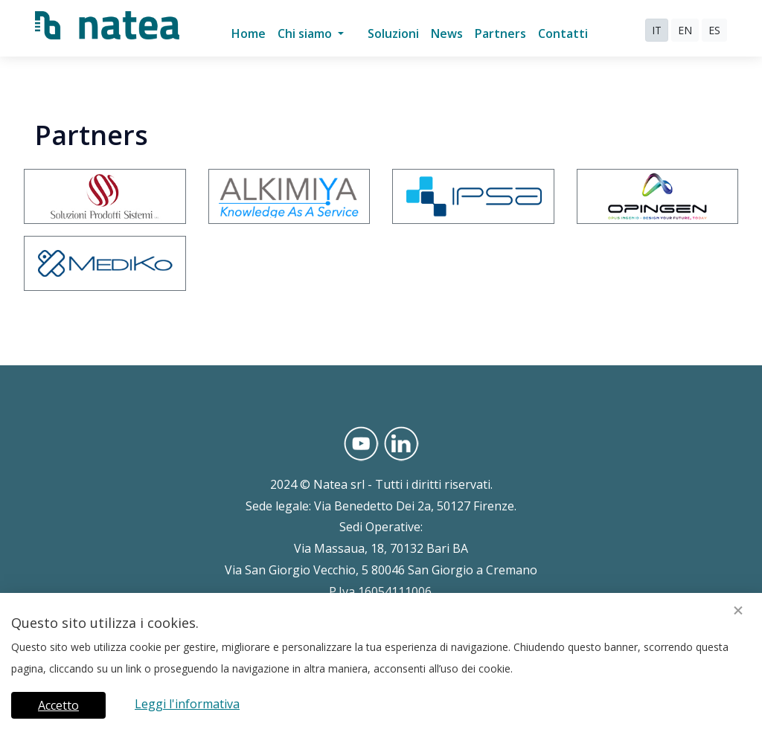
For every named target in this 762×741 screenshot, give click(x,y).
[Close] (738, 611)
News (447, 33)
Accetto (58, 705)
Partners (500, 33)
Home (248, 33)
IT (657, 30)
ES (714, 30)
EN (685, 30)
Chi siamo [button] (306, 33)
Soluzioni (393, 33)
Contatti (563, 33)
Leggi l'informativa (187, 704)
